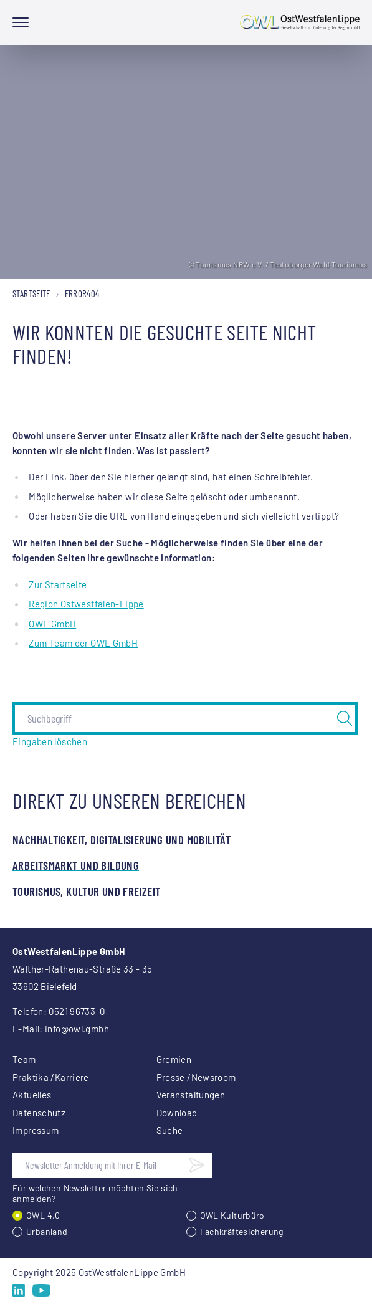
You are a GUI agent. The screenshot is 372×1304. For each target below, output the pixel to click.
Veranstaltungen (191, 1094)
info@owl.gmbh (77, 1028)
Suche (169, 1130)
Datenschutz (38, 1112)
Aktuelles (31, 1094)
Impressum (35, 1130)
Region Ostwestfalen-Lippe (86, 603)
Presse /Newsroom (196, 1077)
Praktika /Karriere (50, 1077)
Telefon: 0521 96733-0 (58, 1011)
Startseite (31, 293)
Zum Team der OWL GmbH (83, 643)
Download (177, 1112)
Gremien (174, 1059)
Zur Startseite (58, 584)
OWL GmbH (52, 623)
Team (24, 1059)
